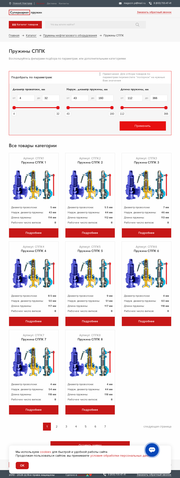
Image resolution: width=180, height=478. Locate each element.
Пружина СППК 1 (33, 162)
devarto (81, 475)
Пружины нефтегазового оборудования (70, 35)
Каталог (41, 3)
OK (22, 465)
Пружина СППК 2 (90, 162)
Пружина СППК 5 (90, 251)
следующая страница (157, 426)
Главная (14, 35)
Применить (143, 126)
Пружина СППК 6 (146, 251)
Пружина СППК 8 (90, 339)
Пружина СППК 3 (146, 162)
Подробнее (34, 233)
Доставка (52, 3)
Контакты (64, 3)
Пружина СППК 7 (33, 339)
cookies (45, 452)
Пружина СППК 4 (33, 251)
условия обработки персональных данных (121, 455)
